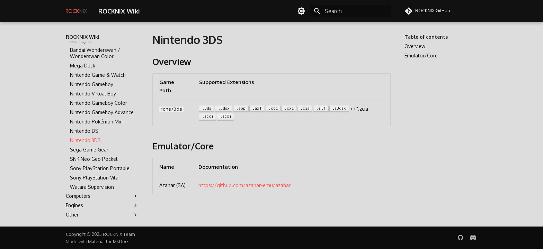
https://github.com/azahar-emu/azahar (244, 185)
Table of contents (426, 37)
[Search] (350, 11)
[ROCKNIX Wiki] (76, 11)
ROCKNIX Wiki (82, 37)
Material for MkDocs (108, 241)
